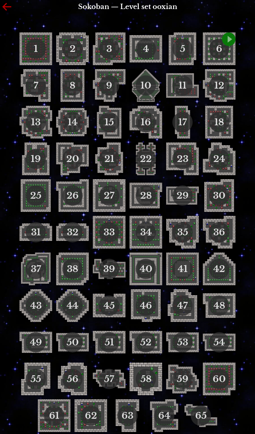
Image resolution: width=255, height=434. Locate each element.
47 (182, 305)
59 (182, 379)
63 (127, 415)
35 (182, 232)
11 (182, 85)
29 (183, 195)
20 (72, 159)
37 (36, 269)
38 (72, 269)
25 (35, 195)
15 (109, 122)
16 (146, 122)
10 (145, 85)
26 (73, 195)
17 (182, 122)
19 (36, 159)
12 (219, 85)
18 (219, 122)
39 (109, 269)
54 (219, 342)
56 (72, 379)
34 (146, 232)
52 (145, 342)
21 (109, 159)
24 (219, 159)
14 (73, 122)
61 (54, 415)
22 (146, 159)
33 (109, 232)
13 (36, 122)
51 (109, 342)
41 (183, 269)
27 (109, 195)
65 (201, 415)
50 (73, 342)
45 (109, 305)
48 (219, 305)
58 (145, 379)
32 (72, 232)
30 (219, 195)
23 (182, 159)
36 (219, 232)
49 (36, 342)
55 (35, 379)
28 (146, 195)
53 (182, 342)
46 (146, 305)
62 (91, 415)
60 (219, 379)
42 (219, 269)
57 (109, 379)
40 (146, 269)
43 (36, 305)
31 (36, 232)
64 (164, 415)
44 (72, 305)
